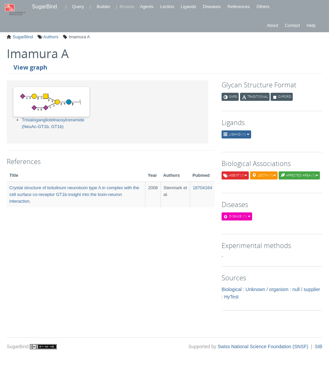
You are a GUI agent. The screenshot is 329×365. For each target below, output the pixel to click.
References (239, 6)
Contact (292, 25)
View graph (30, 67)
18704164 (202, 187)
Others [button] (264, 6)
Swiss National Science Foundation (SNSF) (264, 346)
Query (78, 6)
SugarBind (44, 6)
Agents (146, 6)
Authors (50, 36)
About (272, 25)
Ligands (188, 6)
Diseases (212, 6)
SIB (318, 346)
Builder (103, 6)
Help (311, 25)
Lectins (167, 6)
